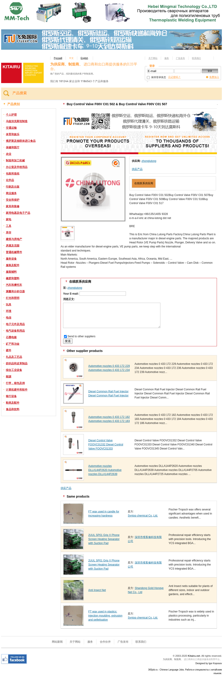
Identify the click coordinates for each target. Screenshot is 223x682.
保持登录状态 (156, 77)
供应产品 (137, 169)
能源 (8, 376)
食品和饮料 (12, 409)
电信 (8, 317)
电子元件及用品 (15, 324)
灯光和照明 (12, 298)
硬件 (8, 350)
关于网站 (152, 58)
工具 (8, 226)
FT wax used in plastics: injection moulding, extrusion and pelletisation (105, 615)
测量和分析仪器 (15, 291)
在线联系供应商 (143, 183)
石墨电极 (11, 337)
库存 (8, 232)
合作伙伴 (105, 641)
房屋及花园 (12, 245)
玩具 (8, 304)
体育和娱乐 (12, 134)
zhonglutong (148, 161)
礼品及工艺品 (14, 356)
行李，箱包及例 (15, 383)
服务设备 (11, 258)
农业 (8, 154)
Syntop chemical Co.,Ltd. (143, 515)
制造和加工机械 (15, 160)
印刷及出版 (12, 186)
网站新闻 (57, 641)
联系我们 (196, 58)
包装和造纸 (12, 173)
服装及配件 (12, 265)
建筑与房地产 (14, 239)
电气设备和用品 (15, 330)
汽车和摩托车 (14, 284)
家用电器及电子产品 (18, 212)
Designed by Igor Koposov (209, 663)
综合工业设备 (14, 370)
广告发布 (180, 58)
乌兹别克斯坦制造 (16, 121)
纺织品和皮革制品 (16, 363)
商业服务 (11, 193)
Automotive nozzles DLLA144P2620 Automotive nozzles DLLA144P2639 (104, 470)
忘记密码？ (174, 77)
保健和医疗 (12, 147)
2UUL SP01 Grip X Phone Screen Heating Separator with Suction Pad (104, 539)
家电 (8, 219)
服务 (166, 58)
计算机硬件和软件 (16, 389)
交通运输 (11, 127)
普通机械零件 (14, 252)
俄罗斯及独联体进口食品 (21, 140)
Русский (58, 58)
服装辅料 (11, 271)
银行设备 (11, 396)
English (84, 58)
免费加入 (214, 77)
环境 (8, 311)
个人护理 (11, 114)
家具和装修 (12, 206)
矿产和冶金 (12, 343)
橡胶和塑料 (12, 278)
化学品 (10, 180)
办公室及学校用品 (16, 167)
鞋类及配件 (12, 402)
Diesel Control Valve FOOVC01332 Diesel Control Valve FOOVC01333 (105, 444)
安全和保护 (12, 199)
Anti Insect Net (97, 590)
